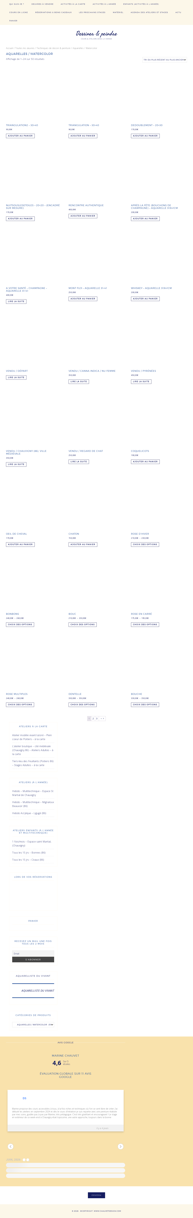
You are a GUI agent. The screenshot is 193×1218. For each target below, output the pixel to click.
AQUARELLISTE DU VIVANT (33, 976)
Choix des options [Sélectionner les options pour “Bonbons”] (20, 624)
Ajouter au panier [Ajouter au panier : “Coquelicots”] (145, 461)
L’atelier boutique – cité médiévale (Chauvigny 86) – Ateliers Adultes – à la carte (32, 750)
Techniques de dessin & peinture (54, 48)
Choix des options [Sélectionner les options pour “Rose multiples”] (20, 704)
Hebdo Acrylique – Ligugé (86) (29, 813)
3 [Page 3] (97, 718)
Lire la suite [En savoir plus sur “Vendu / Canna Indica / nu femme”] (79, 381)
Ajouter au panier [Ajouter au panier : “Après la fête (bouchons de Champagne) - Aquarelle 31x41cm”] (145, 218)
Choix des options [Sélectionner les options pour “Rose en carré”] (145, 624)
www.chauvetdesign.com (107, 1211)
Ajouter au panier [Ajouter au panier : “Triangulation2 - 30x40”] (20, 136)
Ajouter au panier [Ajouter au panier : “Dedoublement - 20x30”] (145, 136)
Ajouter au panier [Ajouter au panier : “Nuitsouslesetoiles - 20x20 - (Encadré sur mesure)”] (20, 218)
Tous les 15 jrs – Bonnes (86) (29, 852)
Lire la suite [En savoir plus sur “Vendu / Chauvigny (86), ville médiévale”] (16, 464)
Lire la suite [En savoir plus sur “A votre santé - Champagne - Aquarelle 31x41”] (16, 301)
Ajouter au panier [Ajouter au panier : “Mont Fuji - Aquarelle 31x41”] (83, 299)
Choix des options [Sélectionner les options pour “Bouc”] (83, 624)
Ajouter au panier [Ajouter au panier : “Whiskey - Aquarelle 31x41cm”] (145, 299)
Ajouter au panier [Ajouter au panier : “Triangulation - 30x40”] (83, 136)
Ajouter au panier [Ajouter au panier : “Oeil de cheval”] (20, 544)
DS (24, 1098)
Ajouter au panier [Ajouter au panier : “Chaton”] (83, 544)
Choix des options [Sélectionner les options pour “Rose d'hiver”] (145, 544)
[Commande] (164, 60)
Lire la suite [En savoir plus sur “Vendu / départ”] (16, 377)
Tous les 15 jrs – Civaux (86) (28, 859)
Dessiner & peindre (96, 34)
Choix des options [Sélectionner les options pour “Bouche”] (145, 704)
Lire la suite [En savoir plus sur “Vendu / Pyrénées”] (141, 381)
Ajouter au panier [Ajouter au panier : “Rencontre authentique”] (83, 216)
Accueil (9, 48)
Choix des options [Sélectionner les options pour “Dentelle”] (83, 704)
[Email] (33, 954)
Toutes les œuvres (25, 48)
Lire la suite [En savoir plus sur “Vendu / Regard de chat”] (79, 461)
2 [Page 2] (93, 718)
